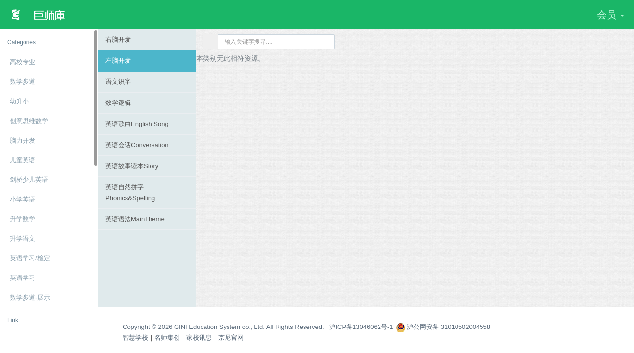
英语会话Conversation (137, 145)
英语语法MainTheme (135, 219)
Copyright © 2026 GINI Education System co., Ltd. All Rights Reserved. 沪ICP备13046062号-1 (258, 326)
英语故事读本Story (131, 166)
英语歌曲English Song (137, 123)
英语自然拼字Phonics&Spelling (130, 192)
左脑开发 (118, 60)
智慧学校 (135, 337)
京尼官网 (231, 337)
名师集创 (167, 337)
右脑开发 (118, 39)
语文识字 (118, 81)
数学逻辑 (118, 102)
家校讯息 (199, 337)
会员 (610, 14)
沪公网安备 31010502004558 (443, 326)
